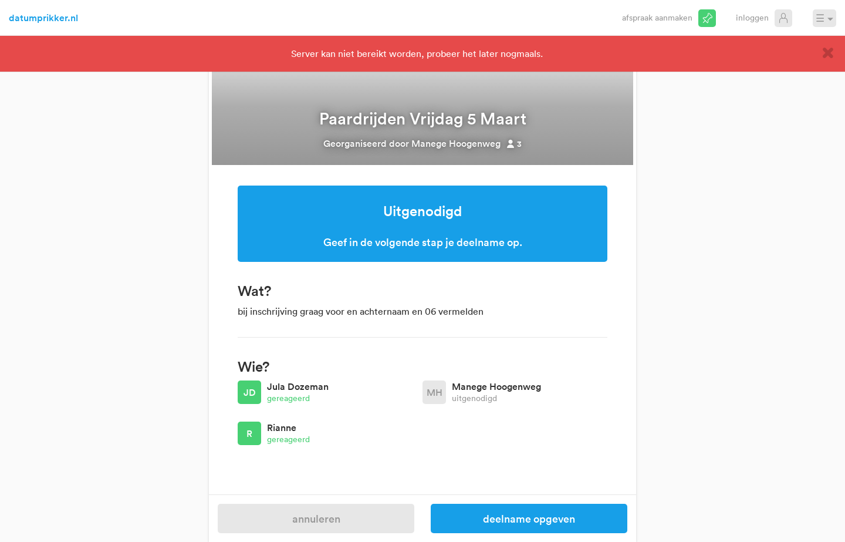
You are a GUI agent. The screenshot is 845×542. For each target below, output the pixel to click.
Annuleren (316, 518)
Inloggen (752, 17)
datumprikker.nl (43, 17)
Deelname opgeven (529, 518)
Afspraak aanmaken (657, 17)
